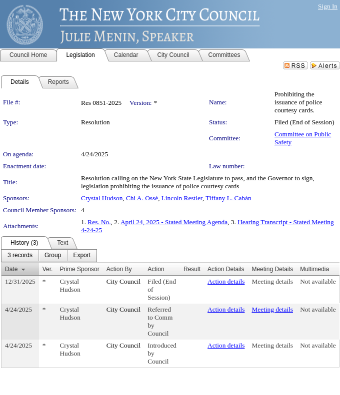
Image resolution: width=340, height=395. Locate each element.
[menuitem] (20, 256)
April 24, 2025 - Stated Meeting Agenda (174, 222)
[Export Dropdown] (81, 256)
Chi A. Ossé (142, 198)
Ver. (47, 269)
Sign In (328, 6)
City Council (123, 281)
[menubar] (49, 255)
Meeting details (272, 281)
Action (156, 269)
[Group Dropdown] (52, 256)
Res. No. (99, 222)
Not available (318, 281)
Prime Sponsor (79, 269)
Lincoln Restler (182, 198)
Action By (119, 269)
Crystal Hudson (101, 198)
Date (11, 269)
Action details (226, 281)
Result (192, 269)
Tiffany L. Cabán (228, 198)
